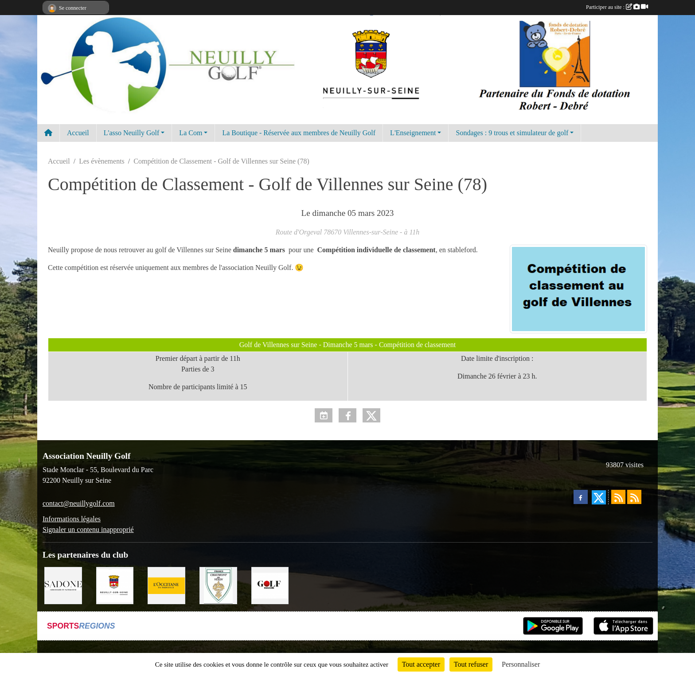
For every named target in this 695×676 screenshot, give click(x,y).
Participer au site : (617, 7)
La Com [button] (190, 133)
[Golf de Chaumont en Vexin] (218, 585)
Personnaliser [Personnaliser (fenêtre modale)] (521, 664)
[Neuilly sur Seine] (115, 585)
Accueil (78, 133)
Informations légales (72, 519)
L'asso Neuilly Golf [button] (132, 133)
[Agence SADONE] (63, 585)
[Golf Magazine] (270, 585)
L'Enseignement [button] (413, 133)
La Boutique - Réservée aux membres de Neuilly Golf (298, 133)
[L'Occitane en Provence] (166, 585)
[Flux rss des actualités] (618, 497)
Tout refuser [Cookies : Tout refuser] (471, 664)
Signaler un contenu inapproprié (88, 529)
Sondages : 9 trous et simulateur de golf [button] (512, 133)
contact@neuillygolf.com (79, 503)
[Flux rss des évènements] (634, 497)
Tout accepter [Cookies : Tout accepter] (421, 664)
